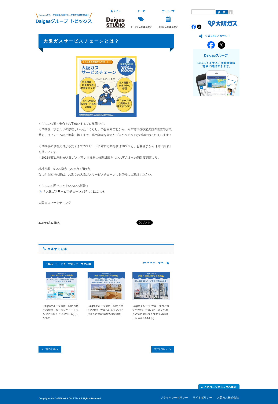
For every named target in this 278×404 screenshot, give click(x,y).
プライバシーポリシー (174, 397)
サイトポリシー (202, 397)
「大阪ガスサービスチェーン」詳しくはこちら (74, 191)
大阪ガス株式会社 (228, 397)
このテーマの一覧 (156, 263)
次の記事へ (162, 349)
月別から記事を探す (168, 19)
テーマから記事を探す (141, 19)
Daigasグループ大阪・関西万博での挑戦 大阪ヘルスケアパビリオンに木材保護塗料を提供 (105, 309)
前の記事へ (49, 349)
